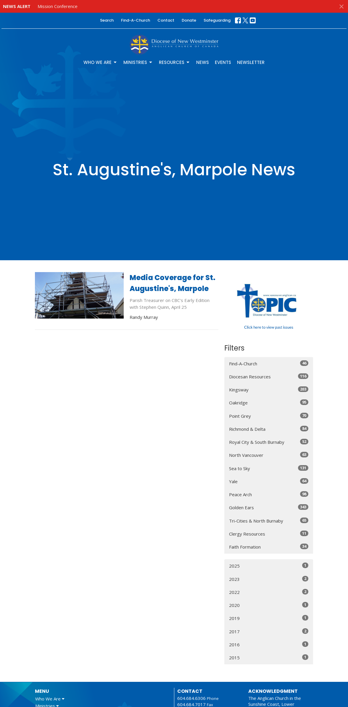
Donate (189, 20)
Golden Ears (268, 507)
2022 (268, 592)
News (202, 62)
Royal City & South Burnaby (268, 442)
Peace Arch (268, 494)
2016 (268, 644)
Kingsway (268, 389)
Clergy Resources (268, 534)
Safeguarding (217, 20)
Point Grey (268, 416)
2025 (268, 566)
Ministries (138, 62)
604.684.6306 (191, 698)
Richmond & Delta (268, 429)
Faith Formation (268, 547)
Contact (165, 20)
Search (107, 20)
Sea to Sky (268, 468)
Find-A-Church (135, 20)
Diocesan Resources (268, 376)
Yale (268, 481)
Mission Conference (58, 6)
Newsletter (251, 62)
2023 (268, 579)
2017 (268, 631)
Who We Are (100, 62)
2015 (268, 657)
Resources (174, 62)
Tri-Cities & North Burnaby (268, 521)
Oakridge (268, 402)
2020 (268, 605)
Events (223, 62)
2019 (268, 618)
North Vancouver (268, 455)
